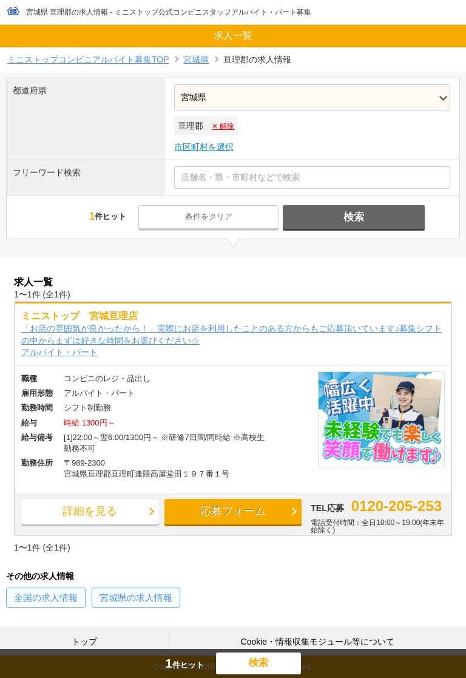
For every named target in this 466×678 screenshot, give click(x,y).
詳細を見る (79, 513)
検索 (350, 217)
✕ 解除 (223, 126)
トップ (84, 641)
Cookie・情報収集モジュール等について (318, 641)
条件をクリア (213, 216)
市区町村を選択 (204, 147)
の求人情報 (46, 599)
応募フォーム (203, 513)
